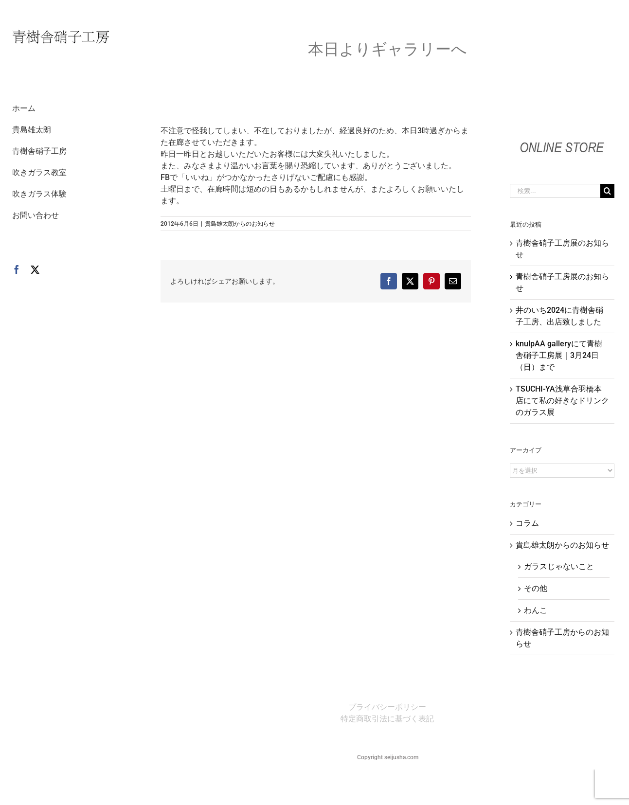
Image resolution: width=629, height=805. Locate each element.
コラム (527, 523)
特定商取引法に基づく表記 (387, 718)
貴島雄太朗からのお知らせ (240, 223)
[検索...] (555, 191)
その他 (535, 588)
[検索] (607, 191)
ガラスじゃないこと (559, 566)
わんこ (535, 610)
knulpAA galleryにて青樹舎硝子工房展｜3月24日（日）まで (559, 355)
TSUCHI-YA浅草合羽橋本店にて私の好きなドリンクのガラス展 (562, 400)
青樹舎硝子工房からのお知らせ (562, 637)
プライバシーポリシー (387, 707)
